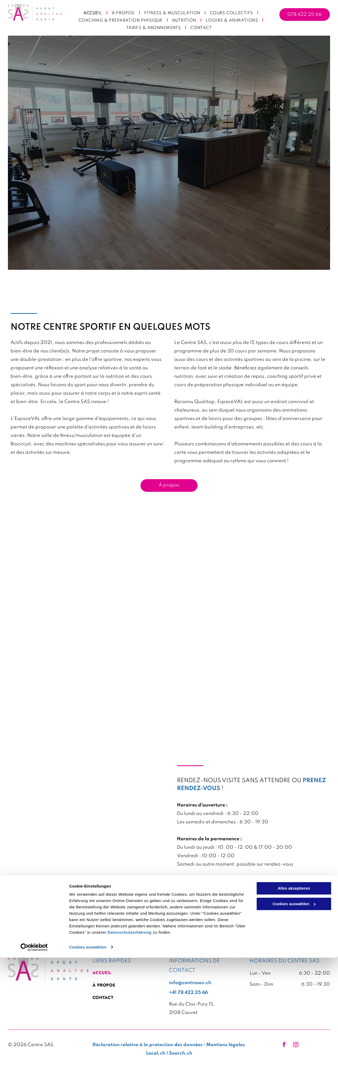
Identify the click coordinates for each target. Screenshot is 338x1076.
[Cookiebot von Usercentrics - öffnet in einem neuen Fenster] (34, 1066)
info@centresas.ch (198, 881)
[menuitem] (93, 13)
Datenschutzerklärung (129, 1051)
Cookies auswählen (87, 1065)
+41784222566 (194, 889)
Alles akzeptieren (294, 1007)
